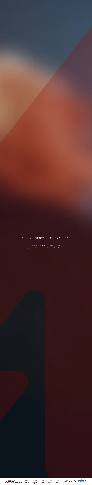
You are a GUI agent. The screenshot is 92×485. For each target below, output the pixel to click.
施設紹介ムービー (50, 481)
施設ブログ (58, 481)
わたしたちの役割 (35, 481)
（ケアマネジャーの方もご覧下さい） (69, 481)
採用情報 (43, 481)
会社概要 (27, 481)
